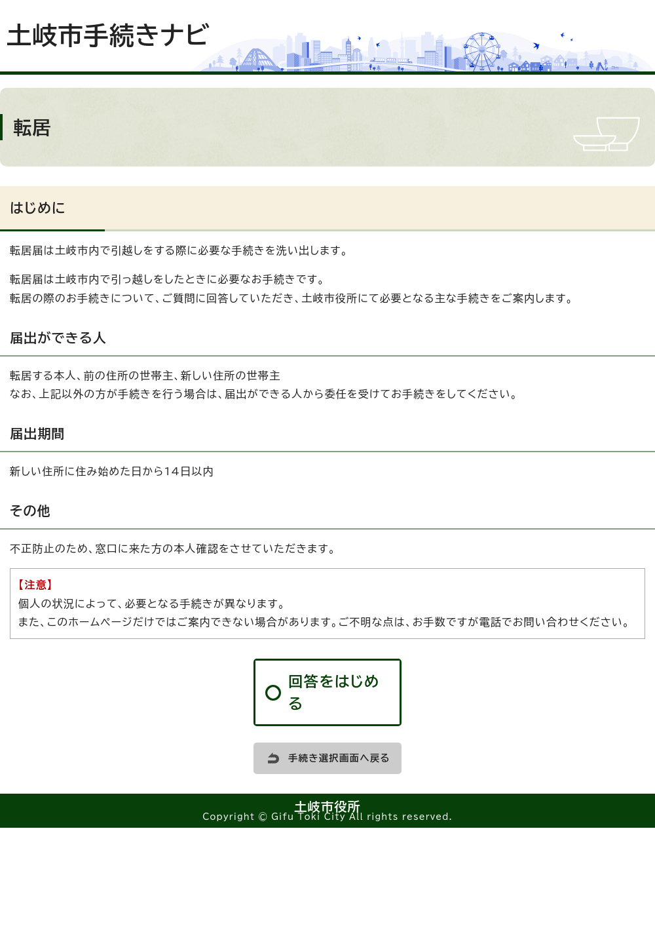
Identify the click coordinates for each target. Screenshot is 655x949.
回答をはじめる (334, 692)
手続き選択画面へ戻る (339, 758)
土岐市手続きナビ (108, 35)
